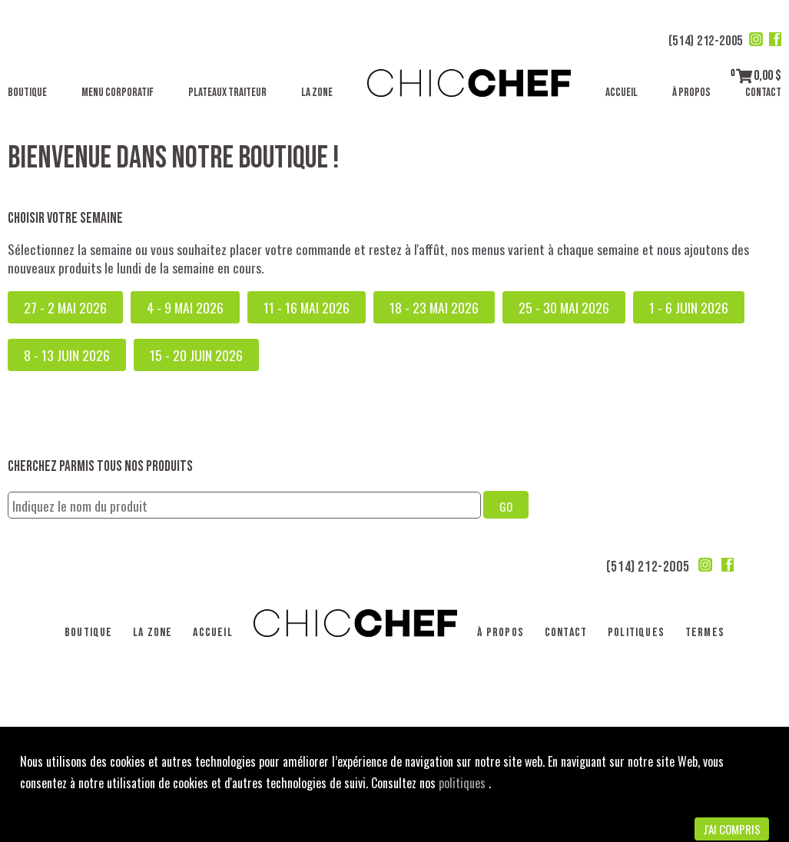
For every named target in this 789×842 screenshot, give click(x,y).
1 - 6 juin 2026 (688, 307)
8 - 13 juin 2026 (67, 355)
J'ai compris (732, 828)
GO (505, 506)
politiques (464, 783)
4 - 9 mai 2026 (185, 307)
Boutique (27, 92)
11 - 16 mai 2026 (307, 307)
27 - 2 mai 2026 (65, 307)
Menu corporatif (117, 92)
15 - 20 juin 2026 (196, 355)
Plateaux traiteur (227, 92)
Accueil (621, 92)
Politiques (636, 632)
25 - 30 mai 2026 (564, 307)
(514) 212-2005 (705, 41)
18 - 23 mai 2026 (434, 307)
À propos (691, 92)
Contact (763, 92)
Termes (704, 632)
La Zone (317, 92)
